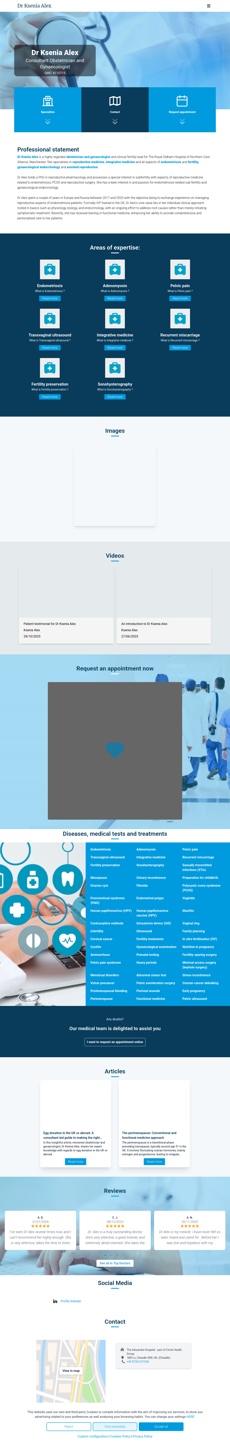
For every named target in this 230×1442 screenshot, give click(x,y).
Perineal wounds (148, 991)
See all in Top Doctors (115, 1263)
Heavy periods (146, 962)
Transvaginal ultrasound (107, 857)
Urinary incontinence (151, 878)
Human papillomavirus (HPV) (111, 911)
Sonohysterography (150, 865)
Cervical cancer (101, 939)
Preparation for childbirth (200, 878)
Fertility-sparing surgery (199, 955)
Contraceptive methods (106, 923)
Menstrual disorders (104, 975)
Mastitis (188, 911)
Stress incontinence (196, 975)
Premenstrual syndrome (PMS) (107, 900)
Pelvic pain (190, 849)
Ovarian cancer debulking (200, 983)
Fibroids (142, 885)
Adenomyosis (146, 849)
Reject (68, 1426)
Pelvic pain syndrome (105, 962)
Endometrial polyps (150, 898)
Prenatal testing (147, 955)
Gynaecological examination (156, 947)
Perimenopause (101, 999)
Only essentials (115, 1426)
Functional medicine (150, 999)
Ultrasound (144, 931)
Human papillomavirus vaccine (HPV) (152, 913)
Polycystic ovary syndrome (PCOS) (201, 888)
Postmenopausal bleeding (108, 991)
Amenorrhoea (100, 955)
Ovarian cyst (99, 885)
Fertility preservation (105, 865)
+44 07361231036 (138, 1361)
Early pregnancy (193, 991)
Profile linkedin (71, 1301)
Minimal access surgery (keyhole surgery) (199, 965)
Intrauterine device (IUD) (153, 923)
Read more (49, 298)
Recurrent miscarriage (198, 857)
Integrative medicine (150, 857)
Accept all (161, 1426)
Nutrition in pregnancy (198, 947)
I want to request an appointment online (115, 1042)
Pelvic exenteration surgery (155, 983)
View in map (71, 1371)
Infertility (96, 931)
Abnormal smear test (151, 975)
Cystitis (95, 947)
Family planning (193, 931)
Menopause (98, 878)
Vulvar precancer (102, 983)
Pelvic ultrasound (194, 999)
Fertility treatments (150, 939)
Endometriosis (100, 849)
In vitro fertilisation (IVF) (199, 939)
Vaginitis (188, 898)
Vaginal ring (190, 923)
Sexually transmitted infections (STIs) (196, 867)
